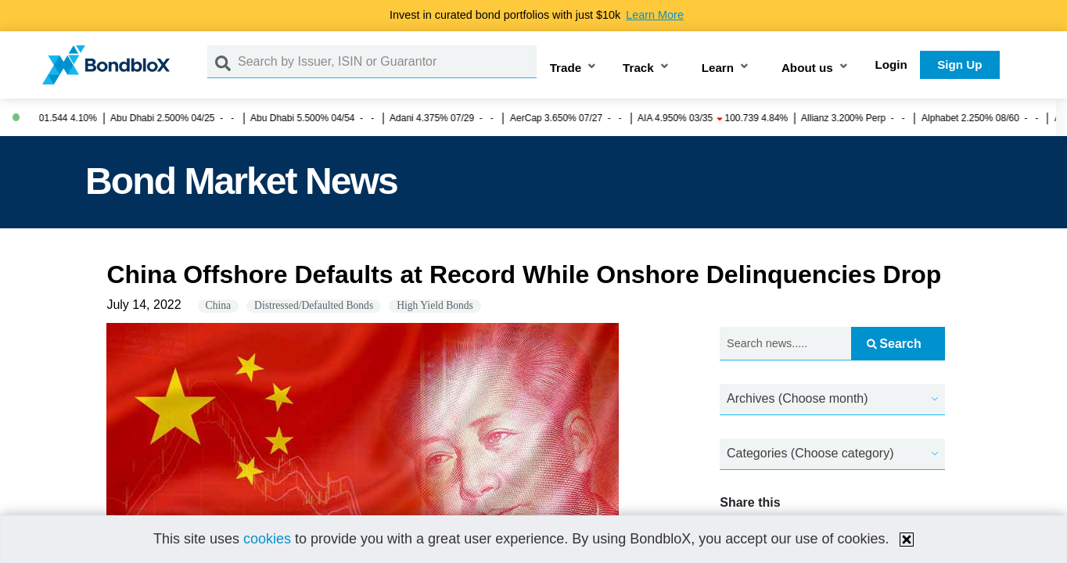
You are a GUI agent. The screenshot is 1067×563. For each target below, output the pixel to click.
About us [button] (807, 67)
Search (894, 343)
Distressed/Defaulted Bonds (313, 305)
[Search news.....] (785, 343)
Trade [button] (566, 67)
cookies (267, 539)
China (218, 305)
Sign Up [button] (959, 64)
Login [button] (891, 64)
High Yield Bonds (435, 305)
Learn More (655, 15)
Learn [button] (718, 67)
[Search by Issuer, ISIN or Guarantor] (387, 61)
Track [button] (638, 67)
